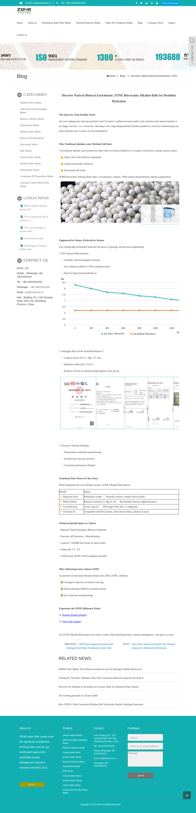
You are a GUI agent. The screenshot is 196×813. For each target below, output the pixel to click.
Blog (140, 23)
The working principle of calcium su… (33, 218)
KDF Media (26, 151)
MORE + (32, 784)
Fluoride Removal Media (88, 23)
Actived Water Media (30, 157)
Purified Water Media (30, 163)
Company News (155, 23)
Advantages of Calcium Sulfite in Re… (33, 247)
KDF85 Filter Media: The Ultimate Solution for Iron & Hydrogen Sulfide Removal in (100, 669)
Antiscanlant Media (71, 766)
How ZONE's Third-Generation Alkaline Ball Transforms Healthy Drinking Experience (101, 704)
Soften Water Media (29, 170)
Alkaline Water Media (30, 102)
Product (67, 728)
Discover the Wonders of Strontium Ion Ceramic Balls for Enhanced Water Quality (99, 687)
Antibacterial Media (29, 125)
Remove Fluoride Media (32, 138)
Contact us (22, 35)
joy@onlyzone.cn (34, 292)
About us (32, 23)
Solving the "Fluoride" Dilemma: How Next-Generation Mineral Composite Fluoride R (101, 678)
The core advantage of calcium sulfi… (32, 229)
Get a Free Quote (170, 3)
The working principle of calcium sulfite (78, 695)
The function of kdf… (32, 238)
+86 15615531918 (40, 287)
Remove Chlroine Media (32, 119)
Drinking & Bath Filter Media (56, 23)
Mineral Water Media (30, 131)
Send (141, 775)
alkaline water (83, 144)
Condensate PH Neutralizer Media (36, 176)
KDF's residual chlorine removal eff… (33, 208)
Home (20, 23)
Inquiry (171, 23)
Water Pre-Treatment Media (119, 23)
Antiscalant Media (29, 144)
